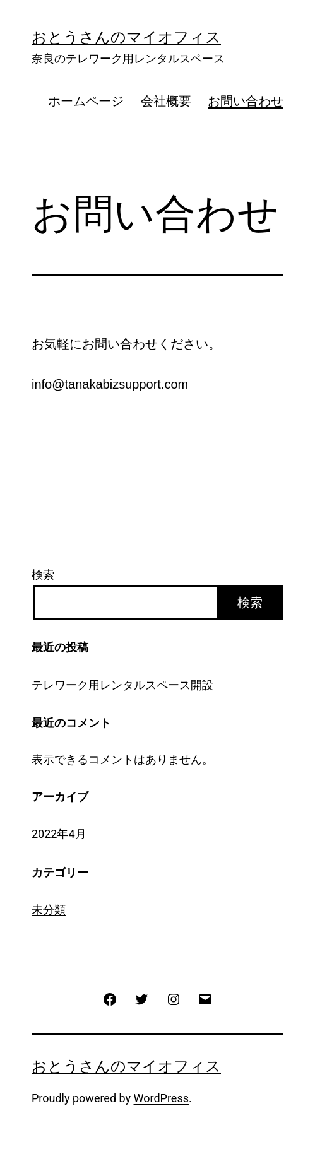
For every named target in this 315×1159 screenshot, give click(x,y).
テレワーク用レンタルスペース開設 (122, 684)
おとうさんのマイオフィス (126, 37)
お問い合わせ (245, 101)
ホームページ (86, 101)
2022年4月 (59, 833)
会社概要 (166, 101)
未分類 (49, 909)
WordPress (161, 1098)
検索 (43, 574)
